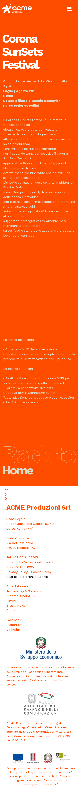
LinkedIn (13, 629)
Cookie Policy (41, 572)
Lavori (11, 601)
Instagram (14, 625)
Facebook (13, 620)
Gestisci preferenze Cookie (27, 577)
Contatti (12, 610)
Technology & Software (24, 591)
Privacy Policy (17, 572)
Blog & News (16, 605)
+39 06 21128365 (25, 557)
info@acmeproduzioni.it (34, 562)
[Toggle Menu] (69, 8)
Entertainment (17, 586)
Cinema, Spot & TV (20, 596)
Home (39, 464)
